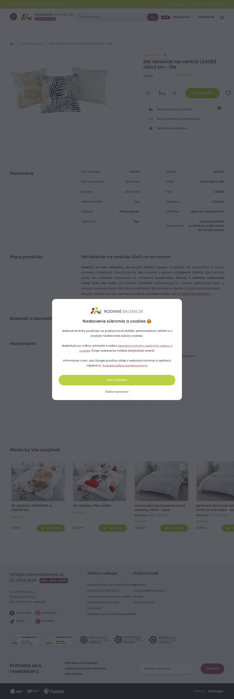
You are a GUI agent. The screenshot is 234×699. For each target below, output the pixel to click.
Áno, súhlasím (117, 380)
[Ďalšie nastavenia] (117, 392)
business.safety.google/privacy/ (125, 365)
